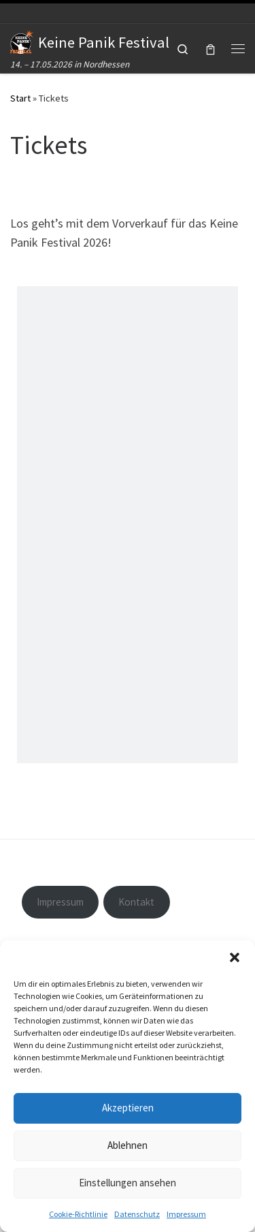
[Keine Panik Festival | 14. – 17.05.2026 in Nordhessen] (21, 40)
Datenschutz (137, 1214)
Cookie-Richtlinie (78, 1214)
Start (20, 98)
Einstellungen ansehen (127, 1182)
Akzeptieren (128, 1107)
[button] (234, 957)
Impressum (186, 1214)
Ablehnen (127, 1145)
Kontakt (136, 901)
